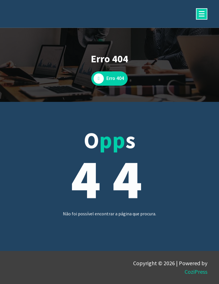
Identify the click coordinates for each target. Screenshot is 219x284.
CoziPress (196, 271)
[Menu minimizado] (201, 14)
